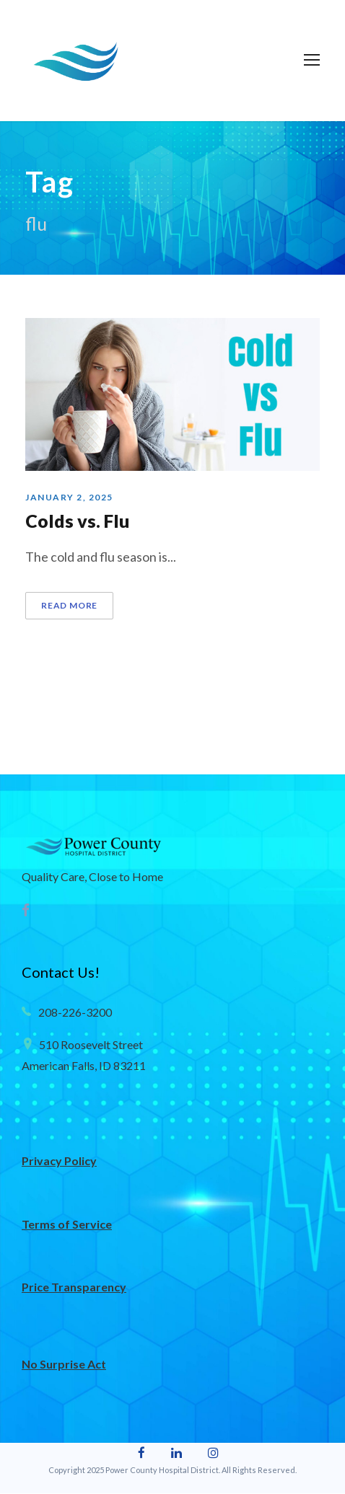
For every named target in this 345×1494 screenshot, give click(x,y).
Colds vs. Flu (81, 520)
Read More (70, 606)
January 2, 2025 (69, 497)
